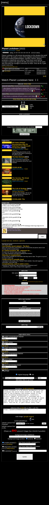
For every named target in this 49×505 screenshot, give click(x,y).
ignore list (22, 241)
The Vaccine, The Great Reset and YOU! (20, 179)
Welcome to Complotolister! (11, 255)
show (25, 84)
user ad (24, 280)
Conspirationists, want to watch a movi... (16, 264)
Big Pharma (21, 191)
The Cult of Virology (19, 188)
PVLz (12, 86)
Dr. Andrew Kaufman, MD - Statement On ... (16, 250)
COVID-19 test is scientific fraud (13, 259)
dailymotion (10, 453)
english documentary (17, 149)
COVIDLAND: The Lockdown (18, 200)
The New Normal (18, 157)
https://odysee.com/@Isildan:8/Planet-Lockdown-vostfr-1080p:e (18, 96)
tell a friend (6, 71)
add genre (5, 340)
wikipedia (31, 389)
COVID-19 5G (17, 167)
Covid (18, 50)
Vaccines (14, 150)
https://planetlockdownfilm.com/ (9, 66)
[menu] (4, 2)
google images (28, 421)
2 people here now (7, 241)
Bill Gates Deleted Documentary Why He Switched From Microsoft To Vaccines (21, 145)
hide (29, 84)
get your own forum (39, 281)
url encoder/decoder (31, 281)
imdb (24, 389)
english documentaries (8, 50)
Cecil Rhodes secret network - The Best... (16, 246)
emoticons (15, 241)
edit (44, 76)
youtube (9, 449)
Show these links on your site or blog (24, 99)
